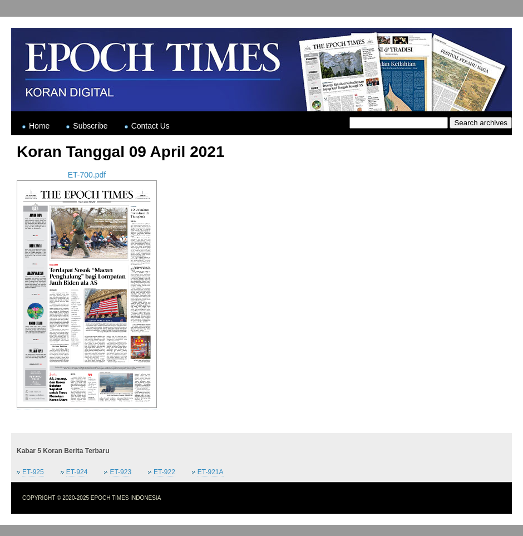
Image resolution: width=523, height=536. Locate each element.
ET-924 (77, 472)
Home (39, 125)
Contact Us (150, 125)
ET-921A (211, 472)
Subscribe (90, 125)
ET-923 (120, 472)
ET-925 (33, 472)
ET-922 (164, 472)
